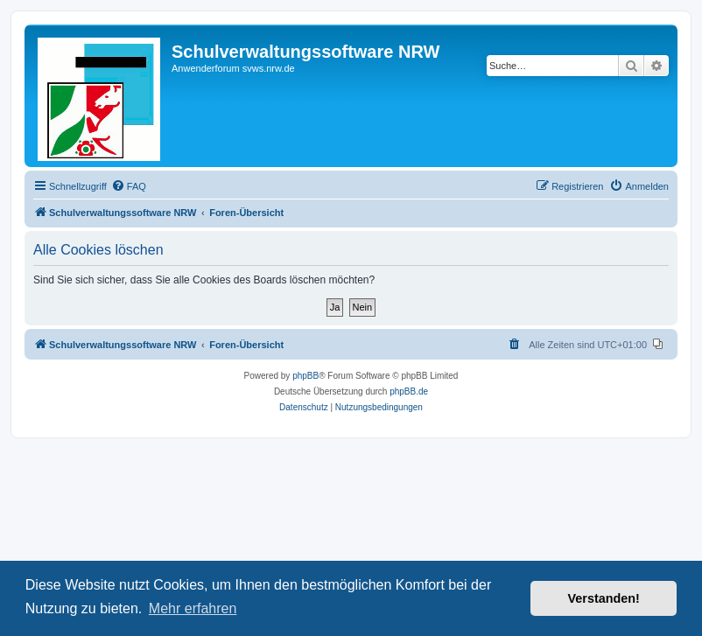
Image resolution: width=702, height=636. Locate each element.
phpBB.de (409, 391)
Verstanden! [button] (604, 598)
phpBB (305, 376)
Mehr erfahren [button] (193, 608)
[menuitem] (128, 186)
